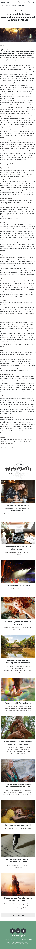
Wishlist (19, 2)
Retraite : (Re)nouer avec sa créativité (18, 623)
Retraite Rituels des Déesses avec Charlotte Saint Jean (18, 786)
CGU (18, 939)
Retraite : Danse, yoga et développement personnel (18, 662)
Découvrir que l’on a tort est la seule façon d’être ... (18, 899)
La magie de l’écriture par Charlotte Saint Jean (18, 861)
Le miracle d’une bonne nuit (18, 825)
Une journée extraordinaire (18, 585)
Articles (22, 24)
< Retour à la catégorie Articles (12, 5)
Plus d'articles (18, 915)
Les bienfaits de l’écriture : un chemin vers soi (18, 548)
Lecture (18, 464)
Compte (24, 2)
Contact (29, 939)
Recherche (14, 2)
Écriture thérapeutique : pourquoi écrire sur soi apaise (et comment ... (18, 508)
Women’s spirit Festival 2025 (18, 703)
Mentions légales (9, 939)
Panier (29, 2)
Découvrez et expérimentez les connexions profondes (18, 743)
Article (18, 10)
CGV (23, 939)
